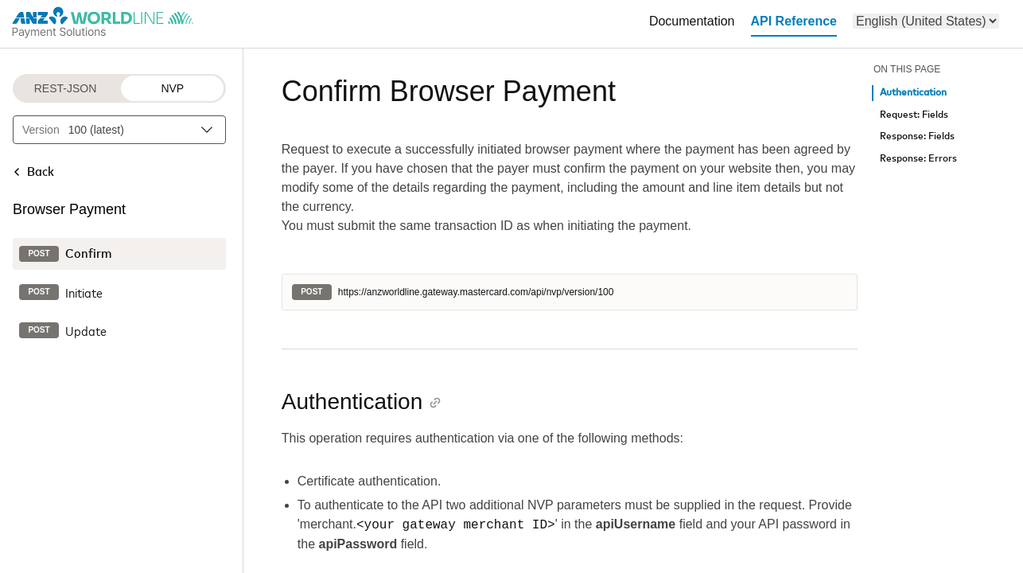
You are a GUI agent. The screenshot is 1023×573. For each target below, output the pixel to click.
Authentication (913, 93)
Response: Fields (917, 136)
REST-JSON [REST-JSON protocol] (65, 88)
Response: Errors (918, 159)
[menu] (926, 21)
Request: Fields (914, 115)
